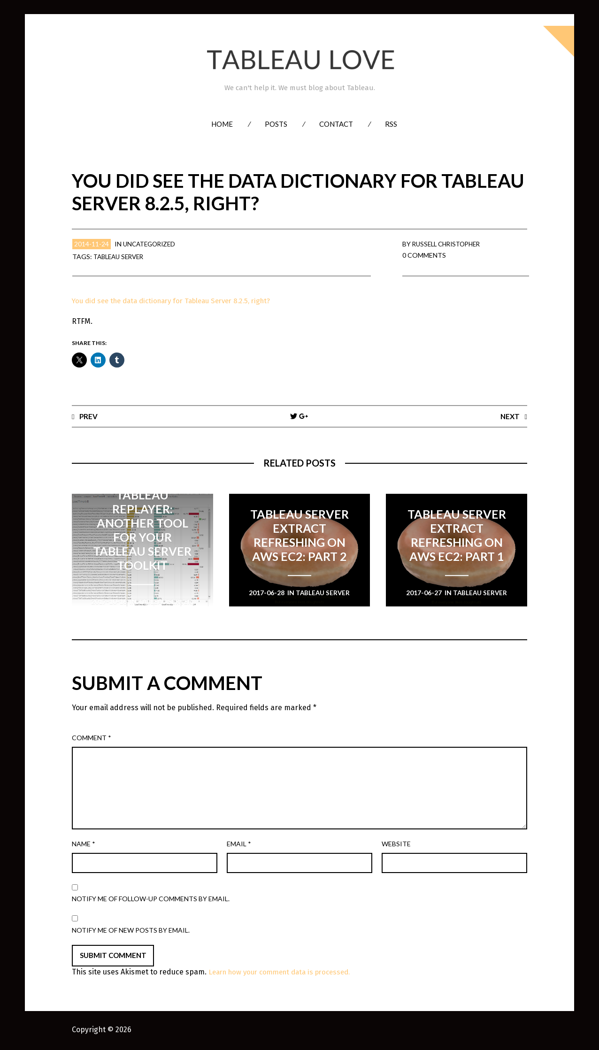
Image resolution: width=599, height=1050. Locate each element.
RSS (391, 124)
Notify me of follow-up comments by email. (151, 899)
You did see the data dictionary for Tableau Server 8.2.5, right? (179, 300)
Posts (276, 124)
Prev (88, 416)
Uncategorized (151, 244)
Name (83, 844)
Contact (336, 124)
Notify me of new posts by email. (131, 931)
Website (396, 844)
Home (222, 124)
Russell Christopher (449, 244)
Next (509, 416)
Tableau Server (121, 257)
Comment (91, 738)
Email (239, 844)
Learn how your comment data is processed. (285, 972)
